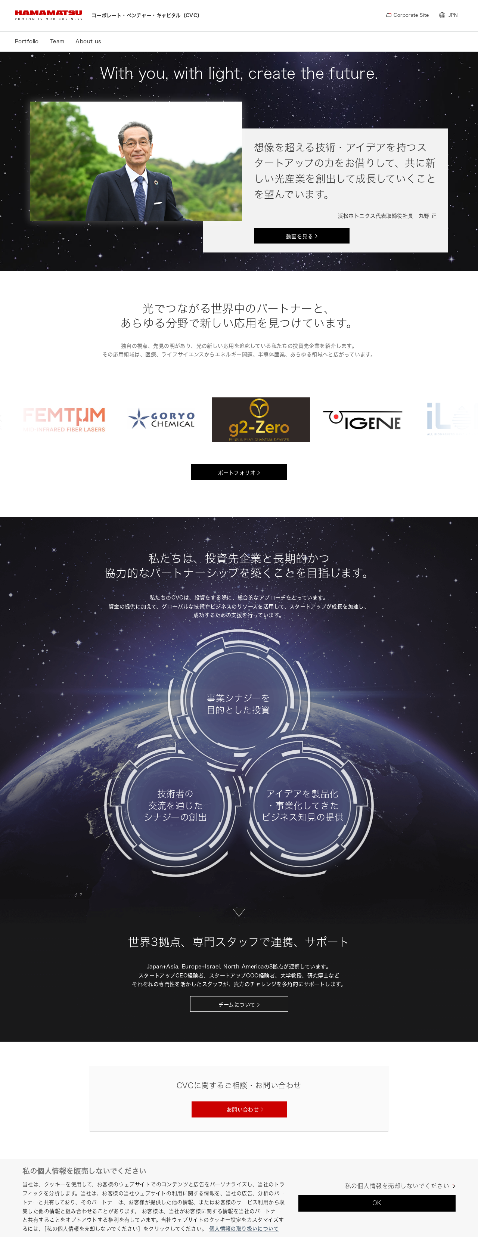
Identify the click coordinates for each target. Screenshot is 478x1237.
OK (377, 1203)
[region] (239, 1198)
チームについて (236, 1004)
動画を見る (299, 236)
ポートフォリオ (236, 472)
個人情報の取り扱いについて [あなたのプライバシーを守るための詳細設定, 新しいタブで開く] (244, 1228)
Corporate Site (411, 15)
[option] (69, 419)
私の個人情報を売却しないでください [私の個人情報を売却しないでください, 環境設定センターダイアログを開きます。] (397, 1186)
